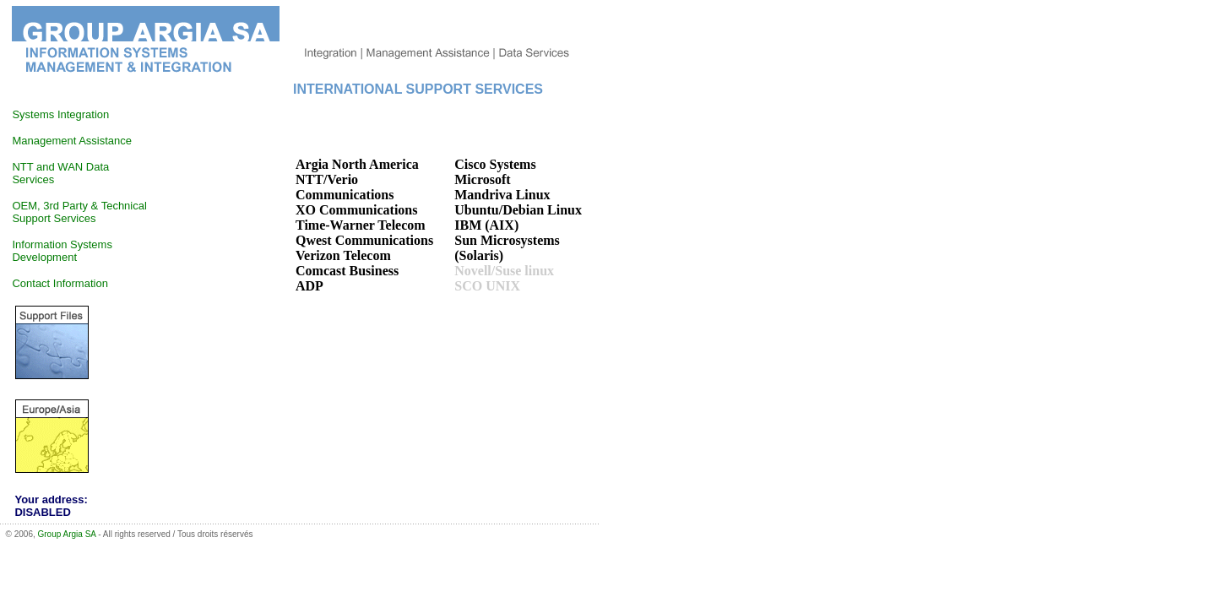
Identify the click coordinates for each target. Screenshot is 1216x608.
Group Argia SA (67, 534)
